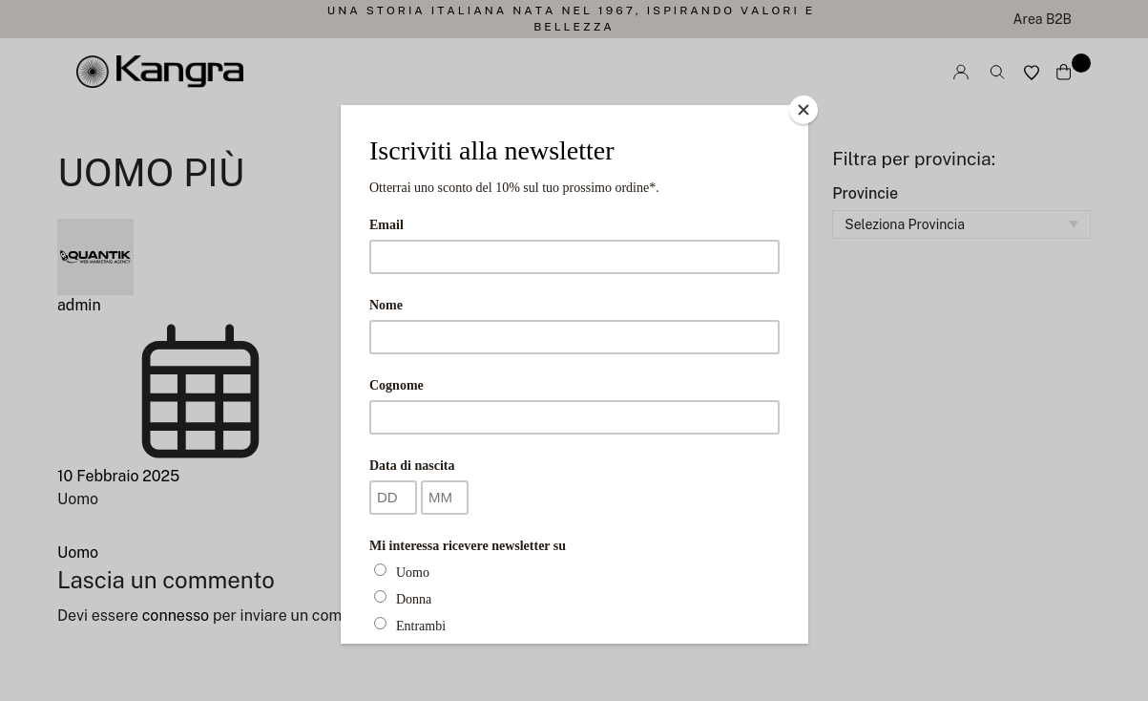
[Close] (803, 110)
